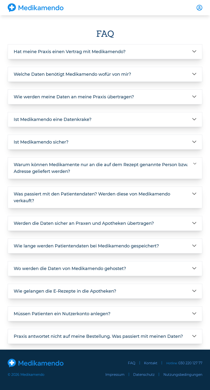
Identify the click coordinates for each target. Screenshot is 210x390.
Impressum (115, 374)
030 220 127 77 (190, 363)
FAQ (131, 363)
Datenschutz (144, 374)
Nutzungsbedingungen (182, 374)
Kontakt (150, 363)
